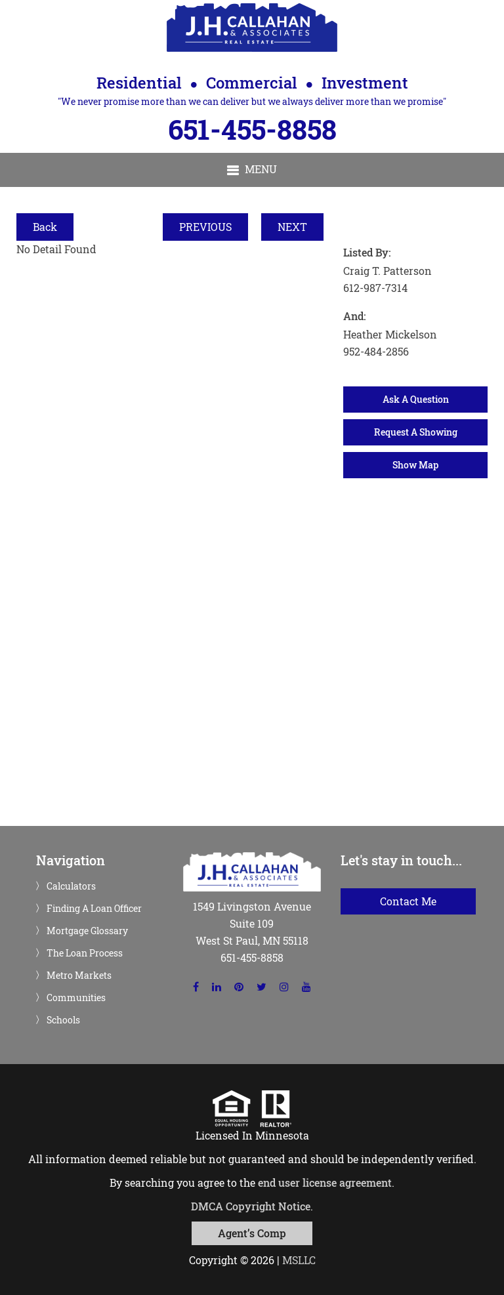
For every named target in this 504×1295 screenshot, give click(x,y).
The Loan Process (85, 953)
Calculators (71, 886)
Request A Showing (415, 432)
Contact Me (408, 901)
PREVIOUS (205, 227)
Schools (63, 1020)
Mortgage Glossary (87, 930)
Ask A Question (416, 399)
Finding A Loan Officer (94, 908)
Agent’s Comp (252, 1233)
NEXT (292, 227)
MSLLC (299, 1260)
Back (45, 227)
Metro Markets (79, 975)
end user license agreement (325, 1182)
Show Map (415, 465)
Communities (76, 997)
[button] (252, 170)
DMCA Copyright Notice (250, 1206)
